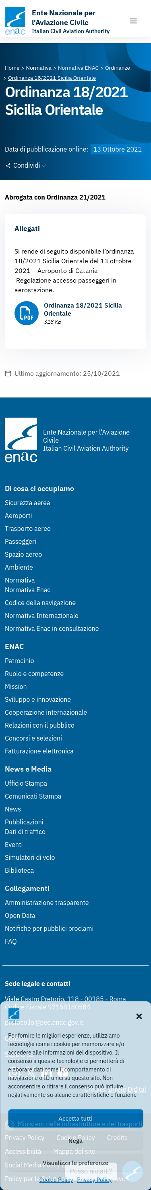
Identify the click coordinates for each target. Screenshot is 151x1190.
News (13, 809)
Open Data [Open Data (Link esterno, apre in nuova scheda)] (20, 915)
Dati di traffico (25, 832)
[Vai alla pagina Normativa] (39, 67)
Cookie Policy (56, 1180)
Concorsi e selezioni (33, 738)
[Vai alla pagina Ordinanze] (117, 67)
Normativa (20, 580)
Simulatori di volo (30, 857)
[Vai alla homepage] (62, 20)
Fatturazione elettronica (39, 751)
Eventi (14, 844)
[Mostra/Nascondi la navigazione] (133, 21)
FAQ (11, 941)
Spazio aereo (23, 554)
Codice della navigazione (40, 603)
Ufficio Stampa (26, 783)
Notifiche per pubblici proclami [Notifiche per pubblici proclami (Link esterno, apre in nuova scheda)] (49, 928)
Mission (16, 686)
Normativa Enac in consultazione (52, 628)
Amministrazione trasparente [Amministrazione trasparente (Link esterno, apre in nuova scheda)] (47, 903)
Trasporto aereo (28, 528)
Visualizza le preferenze (75, 1163)
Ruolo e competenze (34, 674)
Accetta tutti (75, 1118)
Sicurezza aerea (27, 503)
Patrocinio (19, 661)
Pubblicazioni (24, 822)
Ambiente (19, 567)
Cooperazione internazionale (46, 712)
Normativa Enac (27, 590)
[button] (139, 1015)
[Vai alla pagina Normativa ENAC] (78, 67)
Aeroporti (18, 516)
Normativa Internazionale (42, 616)
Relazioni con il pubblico (39, 725)
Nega (75, 1140)
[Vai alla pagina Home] (12, 67)
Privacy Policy (94, 1180)
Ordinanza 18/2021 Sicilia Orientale (83, 309)
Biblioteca (19, 870)
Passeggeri (20, 541)
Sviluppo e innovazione (38, 699)
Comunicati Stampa (33, 796)
